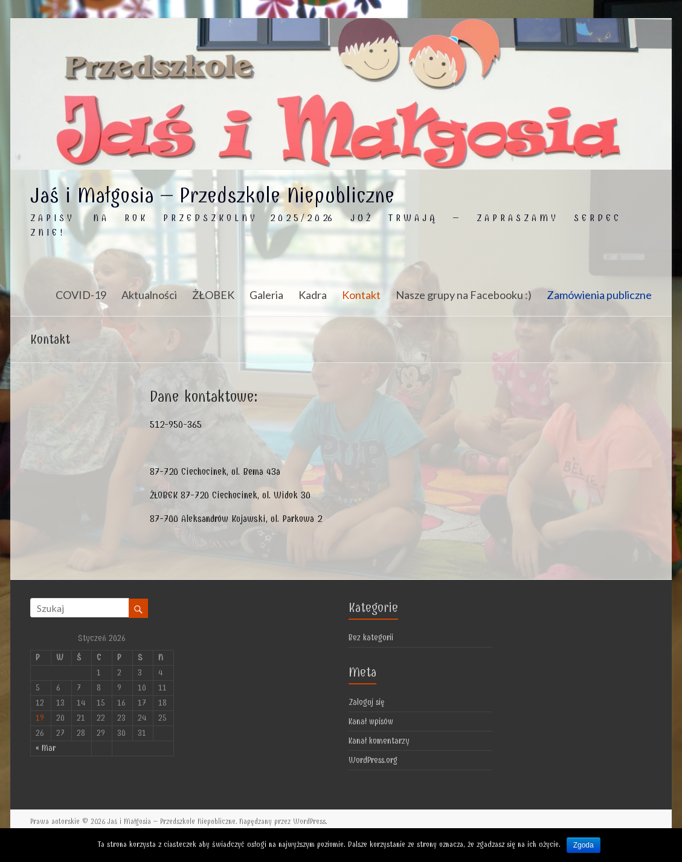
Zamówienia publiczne (599, 294)
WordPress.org (373, 760)
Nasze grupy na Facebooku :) (464, 294)
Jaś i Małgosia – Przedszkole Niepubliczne (212, 195)
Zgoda (583, 845)
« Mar (46, 748)
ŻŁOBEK (213, 294)
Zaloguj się (367, 702)
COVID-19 (81, 294)
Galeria (266, 294)
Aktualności (149, 294)
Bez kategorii (371, 637)
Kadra (312, 294)
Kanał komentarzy (379, 741)
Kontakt (361, 294)
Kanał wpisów (371, 721)
